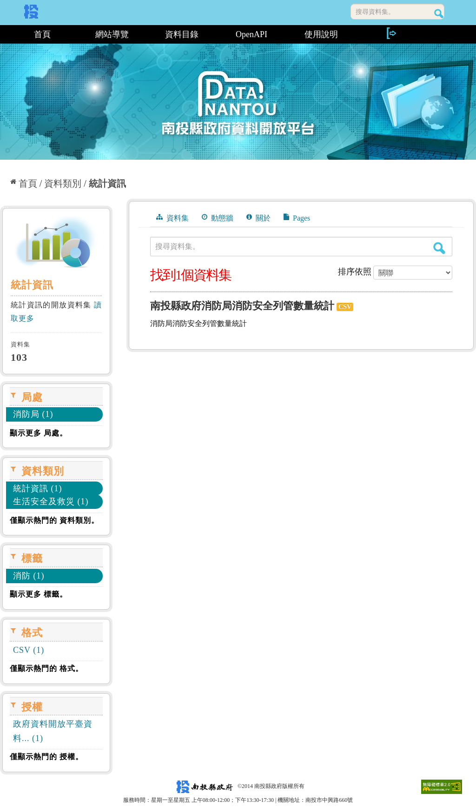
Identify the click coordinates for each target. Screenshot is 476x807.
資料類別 (62, 183)
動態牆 (217, 218)
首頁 (42, 34)
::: (3, 34)
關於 (258, 218)
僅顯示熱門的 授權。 (46, 757)
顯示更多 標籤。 (38, 594)
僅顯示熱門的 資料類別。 (54, 520)
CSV (344, 306)
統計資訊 (107, 183)
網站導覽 (112, 34)
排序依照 (354, 271)
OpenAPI (251, 34)
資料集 (172, 218)
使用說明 (321, 34)
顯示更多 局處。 (38, 433)
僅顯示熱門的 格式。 (46, 668)
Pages (297, 218)
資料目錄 (181, 34)
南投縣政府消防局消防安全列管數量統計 (242, 306)
